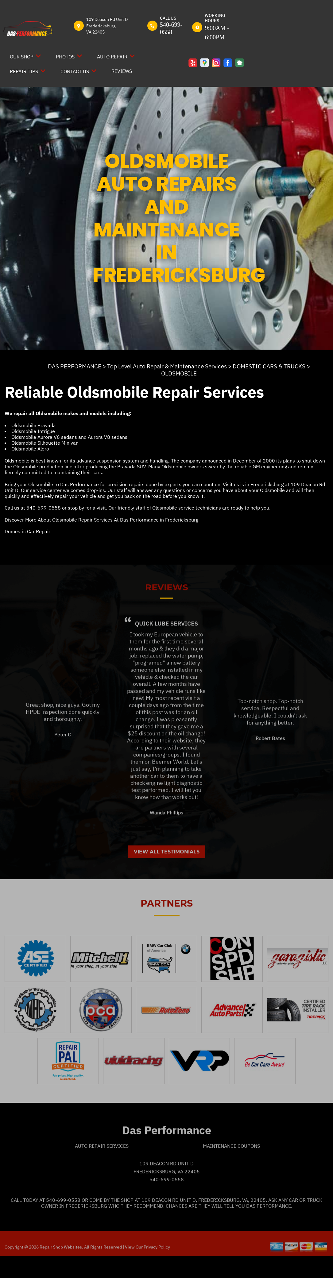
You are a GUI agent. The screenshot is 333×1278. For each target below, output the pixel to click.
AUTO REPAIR (112, 57)
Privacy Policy (157, 1268)
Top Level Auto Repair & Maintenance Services (167, 366)
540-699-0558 (43, 508)
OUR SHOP (21, 57)
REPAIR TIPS (24, 71)
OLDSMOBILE (179, 373)
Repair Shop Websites (60, 1268)
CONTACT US (74, 71)
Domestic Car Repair (27, 531)
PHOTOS (65, 57)
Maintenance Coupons (231, 1167)
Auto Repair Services (102, 1167)
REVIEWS (121, 71)
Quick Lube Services (166, 644)
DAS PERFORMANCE (74, 366)
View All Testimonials (166, 872)
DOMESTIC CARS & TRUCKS (269, 366)
